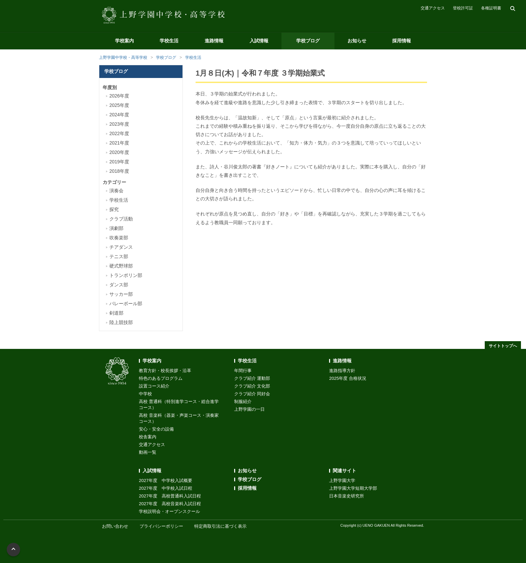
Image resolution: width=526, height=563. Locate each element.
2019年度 (119, 161)
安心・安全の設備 (156, 429)
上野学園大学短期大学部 (353, 488)
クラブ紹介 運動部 (252, 378)
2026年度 (119, 95)
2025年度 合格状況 (347, 378)
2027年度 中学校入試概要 (165, 480)
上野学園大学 (342, 480)
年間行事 (243, 370)
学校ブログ (308, 40)
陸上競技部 (121, 322)
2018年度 (119, 171)
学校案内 (124, 40)
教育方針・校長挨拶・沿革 (165, 370)
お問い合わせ (115, 526)
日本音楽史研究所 (346, 495)
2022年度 (119, 133)
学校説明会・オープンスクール (169, 511)
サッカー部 (121, 294)
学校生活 (169, 40)
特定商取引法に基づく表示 (220, 526)
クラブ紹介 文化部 (252, 386)
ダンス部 (118, 284)
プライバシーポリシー (161, 526)
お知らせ (357, 40)
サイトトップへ (503, 346)
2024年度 (119, 114)
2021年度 (119, 143)
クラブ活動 (121, 219)
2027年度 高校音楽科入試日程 (170, 503)
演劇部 (116, 228)
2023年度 (119, 124)
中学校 (145, 393)
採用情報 (401, 40)
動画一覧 (147, 452)
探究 (114, 209)
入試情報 (259, 40)
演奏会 (116, 190)
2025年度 (119, 105)
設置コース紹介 (154, 386)
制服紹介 (243, 401)
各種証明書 (491, 8)
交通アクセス (433, 8)
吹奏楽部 (118, 237)
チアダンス (121, 247)
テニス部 (118, 256)
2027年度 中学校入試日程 (165, 488)
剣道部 (116, 313)
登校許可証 (463, 8)
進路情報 (214, 40)
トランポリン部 (125, 275)
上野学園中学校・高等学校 (123, 57)
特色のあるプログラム (160, 378)
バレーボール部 (125, 303)
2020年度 (119, 152)
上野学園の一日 (249, 409)
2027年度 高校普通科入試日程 (170, 495)
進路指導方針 (342, 370)
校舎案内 (147, 436)
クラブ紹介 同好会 (252, 393)
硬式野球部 (121, 266)
